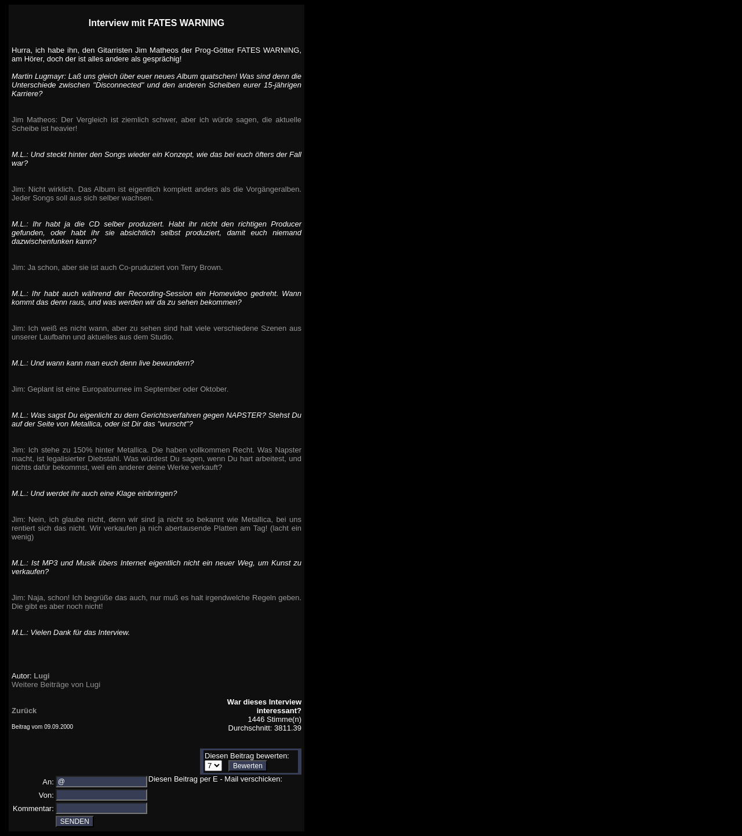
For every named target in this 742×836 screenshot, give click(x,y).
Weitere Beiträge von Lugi (56, 684)
